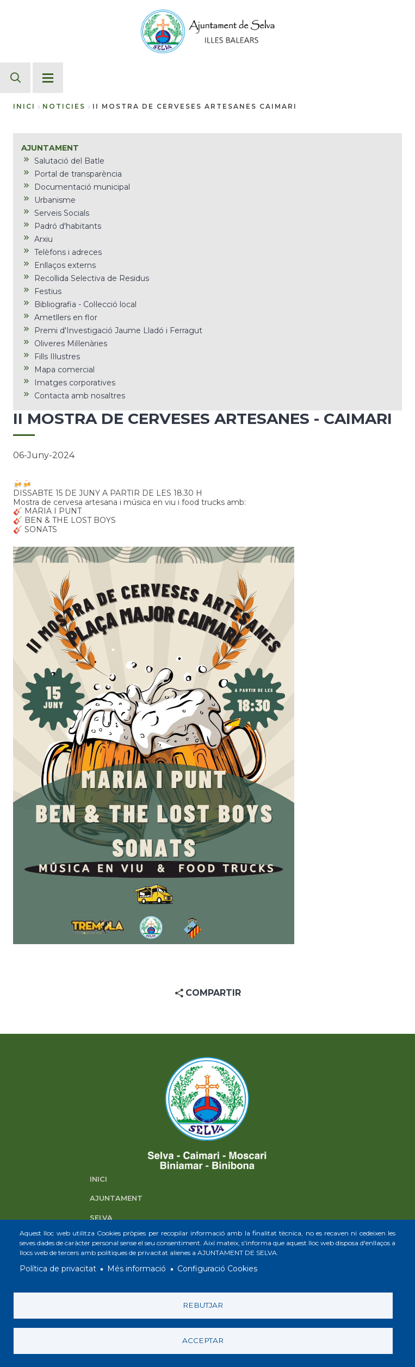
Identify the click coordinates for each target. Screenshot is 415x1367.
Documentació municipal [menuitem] (82, 187)
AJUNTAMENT (116, 1198)
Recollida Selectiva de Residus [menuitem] (91, 278)
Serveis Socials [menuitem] (61, 213)
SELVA (101, 1218)
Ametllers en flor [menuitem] (65, 317)
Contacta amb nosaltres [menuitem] (79, 396)
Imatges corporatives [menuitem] (74, 383)
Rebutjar (203, 1305)
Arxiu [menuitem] (43, 239)
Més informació (136, 1269)
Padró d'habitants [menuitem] (67, 226)
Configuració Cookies (217, 1269)
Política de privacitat (58, 1269)
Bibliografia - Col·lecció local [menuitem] (85, 304)
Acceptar (203, 1340)
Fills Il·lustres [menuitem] (57, 356)
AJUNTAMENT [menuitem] (50, 148)
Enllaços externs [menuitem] (65, 265)
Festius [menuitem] (47, 291)
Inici (24, 106)
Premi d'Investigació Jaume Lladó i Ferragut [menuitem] (118, 330)
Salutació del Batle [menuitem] (69, 161)
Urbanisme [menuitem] (55, 200)
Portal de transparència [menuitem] (78, 174)
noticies (63, 106)
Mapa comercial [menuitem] (64, 369)
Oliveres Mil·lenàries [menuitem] (70, 343)
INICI (98, 1179)
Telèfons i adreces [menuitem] (68, 252)
